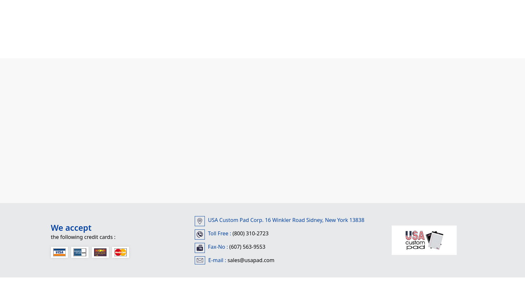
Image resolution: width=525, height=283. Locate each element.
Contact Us (324, 40)
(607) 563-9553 (247, 246)
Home (61, 33)
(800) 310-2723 (250, 233)
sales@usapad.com (250, 260)
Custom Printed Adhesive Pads (135, 40)
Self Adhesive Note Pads (242, 40)
